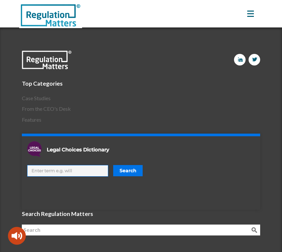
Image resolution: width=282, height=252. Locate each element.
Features (31, 119)
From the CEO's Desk (46, 108)
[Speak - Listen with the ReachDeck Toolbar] (17, 236)
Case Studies (36, 98)
